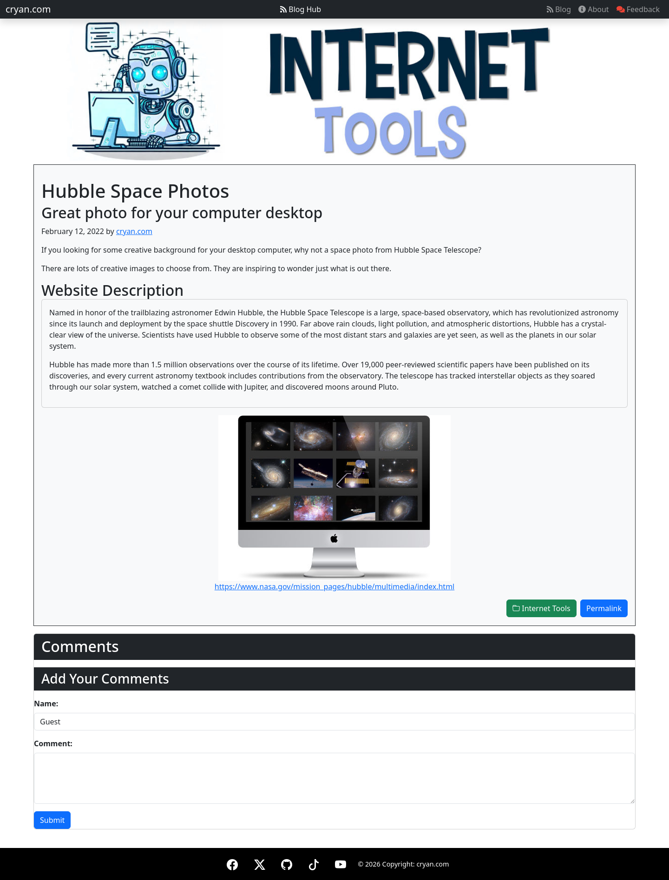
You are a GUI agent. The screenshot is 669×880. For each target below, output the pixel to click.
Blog (559, 9)
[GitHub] (286, 863)
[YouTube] (340, 863)
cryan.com (28, 9)
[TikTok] (313, 863)
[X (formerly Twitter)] (259, 863)
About (593, 9)
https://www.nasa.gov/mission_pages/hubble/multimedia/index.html (334, 586)
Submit (52, 820)
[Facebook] (232, 863)
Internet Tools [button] (541, 608)
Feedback (638, 9)
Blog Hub (300, 9)
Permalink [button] (604, 608)
